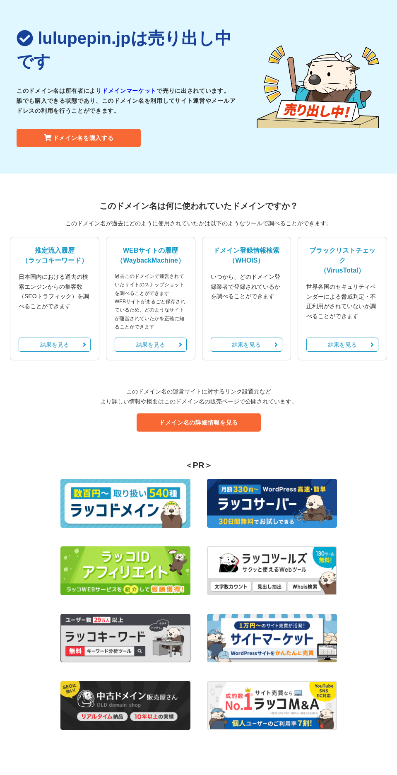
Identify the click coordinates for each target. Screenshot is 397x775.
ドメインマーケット (129, 90)
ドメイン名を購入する (79, 138)
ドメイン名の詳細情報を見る (198, 422)
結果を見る (63, 344)
